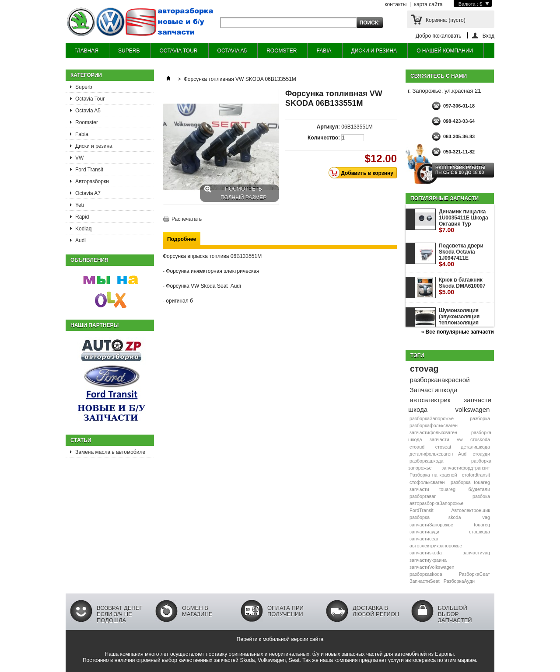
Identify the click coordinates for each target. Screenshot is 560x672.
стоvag (424, 368)
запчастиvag (476, 552)
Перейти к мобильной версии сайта (280, 639)
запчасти (439, 439)
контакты (395, 4)
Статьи (80, 440)
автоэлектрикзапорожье (436, 545)
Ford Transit (89, 170)
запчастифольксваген (433, 432)
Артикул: (328, 127)
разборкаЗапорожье (432, 418)
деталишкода (475, 446)
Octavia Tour (90, 99)
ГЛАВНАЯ (86, 51)
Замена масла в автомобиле (110, 452)
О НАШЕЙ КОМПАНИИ (444, 51)
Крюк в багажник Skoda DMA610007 (462, 286)
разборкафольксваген (434, 425)
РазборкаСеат (474, 574)
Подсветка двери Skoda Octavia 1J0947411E (461, 255)
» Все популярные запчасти (457, 332)
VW (79, 158)
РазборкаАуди (459, 581)
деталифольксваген (431, 453)
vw (459, 439)
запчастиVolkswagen (432, 567)
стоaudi (418, 446)
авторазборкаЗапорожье (436, 503)
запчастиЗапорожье (431, 524)
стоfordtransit (476, 474)
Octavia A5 (88, 111)
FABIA (323, 51)
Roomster (86, 122)
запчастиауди (424, 531)
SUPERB (129, 51)
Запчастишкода (434, 389)
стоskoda (480, 439)
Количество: (324, 138)
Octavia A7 (88, 193)
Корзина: (446, 20)
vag (486, 517)
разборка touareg (470, 482)
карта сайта (428, 4)
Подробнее (181, 239)
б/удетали (479, 489)
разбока (481, 496)
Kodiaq (83, 229)
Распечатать (187, 219)
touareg (482, 524)
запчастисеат (424, 538)
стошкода (479, 531)
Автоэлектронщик (470, 510)
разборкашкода (426, 460)
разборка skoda (435, 517)
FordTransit (422, 510)
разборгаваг (423, 496)
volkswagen (472, 409)
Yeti (79, 205)
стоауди (481, 453)
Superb (83, 87)
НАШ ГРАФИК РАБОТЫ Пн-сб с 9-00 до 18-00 (460, 170)
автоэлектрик (430, 400)
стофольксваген (427, 482)
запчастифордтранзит (465, 467)
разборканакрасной (440, 379)
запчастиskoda (426, 552)
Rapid (82, 217)
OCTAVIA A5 (232, 51)
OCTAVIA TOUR (178, 51)
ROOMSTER (281, 51)
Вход (488, 35)
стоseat (443, 446)
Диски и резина (93, 146)
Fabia (81, 134)
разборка (480, 418)
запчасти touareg (432, 489)
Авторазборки (92, 181)
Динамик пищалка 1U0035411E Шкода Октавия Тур (463, 221)
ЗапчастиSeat (425, 581)
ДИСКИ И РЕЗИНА (374, 51)
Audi (80, 240)
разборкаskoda (426, 574)
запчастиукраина (428, 560)
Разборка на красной (433, 474)
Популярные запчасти (444, 198)
